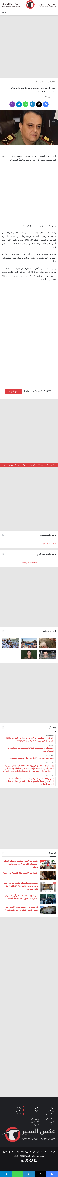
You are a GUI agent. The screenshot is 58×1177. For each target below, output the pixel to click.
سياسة (36, 1114)
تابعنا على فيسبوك (49, 543)
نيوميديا (36, 1125)
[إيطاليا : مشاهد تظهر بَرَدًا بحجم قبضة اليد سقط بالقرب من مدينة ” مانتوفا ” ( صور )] (47, 643)
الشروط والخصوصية (22, 1151)
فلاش (37, 1108)
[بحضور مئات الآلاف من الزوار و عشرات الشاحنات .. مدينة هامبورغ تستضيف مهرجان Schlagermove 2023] (29, 643)
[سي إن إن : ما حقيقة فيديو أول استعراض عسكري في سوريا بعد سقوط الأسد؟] (48, 899)
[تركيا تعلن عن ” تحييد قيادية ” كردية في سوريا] (29, 654)
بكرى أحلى (35, 1119)
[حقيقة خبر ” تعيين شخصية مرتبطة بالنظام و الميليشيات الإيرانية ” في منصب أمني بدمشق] (48, 864)
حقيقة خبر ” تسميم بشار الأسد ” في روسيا (20, 873)
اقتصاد (19, 1114)
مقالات (51, 1125)
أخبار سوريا (50, 1114)
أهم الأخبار (35, 1122)
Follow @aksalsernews (29, 562)
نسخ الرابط (13, 391)
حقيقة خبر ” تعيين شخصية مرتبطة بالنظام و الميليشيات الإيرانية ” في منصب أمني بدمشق (20, 864)
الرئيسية (50, 82)
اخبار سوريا (40, 82)
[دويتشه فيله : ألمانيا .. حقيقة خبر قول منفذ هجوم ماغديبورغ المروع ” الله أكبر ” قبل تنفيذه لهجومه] (48, 887)
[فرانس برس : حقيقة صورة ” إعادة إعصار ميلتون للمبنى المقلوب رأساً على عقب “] (48, 910)
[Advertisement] (29, 46)
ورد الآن (51, 1111)
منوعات (36, 1111)
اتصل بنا (44, 1151)
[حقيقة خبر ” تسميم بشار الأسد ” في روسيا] (48, 875)
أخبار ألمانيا (50, 1119)
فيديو (52, 1122)
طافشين (18, 1111)
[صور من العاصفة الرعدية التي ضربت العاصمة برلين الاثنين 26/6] (47, 654)
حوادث (19, 1108)
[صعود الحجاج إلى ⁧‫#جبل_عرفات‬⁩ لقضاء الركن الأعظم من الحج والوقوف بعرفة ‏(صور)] (10, 643)
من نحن (36, 1151)
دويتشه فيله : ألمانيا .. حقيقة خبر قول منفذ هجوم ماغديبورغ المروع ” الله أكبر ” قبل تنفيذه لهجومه (21, 886)
